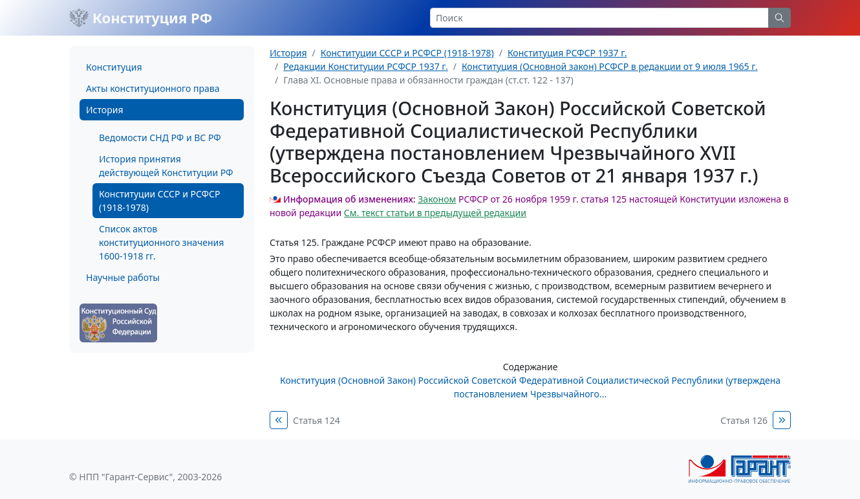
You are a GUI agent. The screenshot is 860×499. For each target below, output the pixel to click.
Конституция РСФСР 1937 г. (567, 53)
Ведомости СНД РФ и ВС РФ (160, 137)
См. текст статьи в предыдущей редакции (435, 212)
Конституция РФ (140, 17)
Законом (437, 199)
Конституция (114, 67)
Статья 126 (744, 420)
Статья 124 (316, 420)
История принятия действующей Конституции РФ (166, 166)
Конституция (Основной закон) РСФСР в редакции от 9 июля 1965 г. (610, 66)
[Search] (599, 18)
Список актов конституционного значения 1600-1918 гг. (161, 242)
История (104, 110)
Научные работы (123, 277)
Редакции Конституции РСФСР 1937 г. (365, 66)
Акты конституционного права (152, 88)
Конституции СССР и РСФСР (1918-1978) (159, 201)
